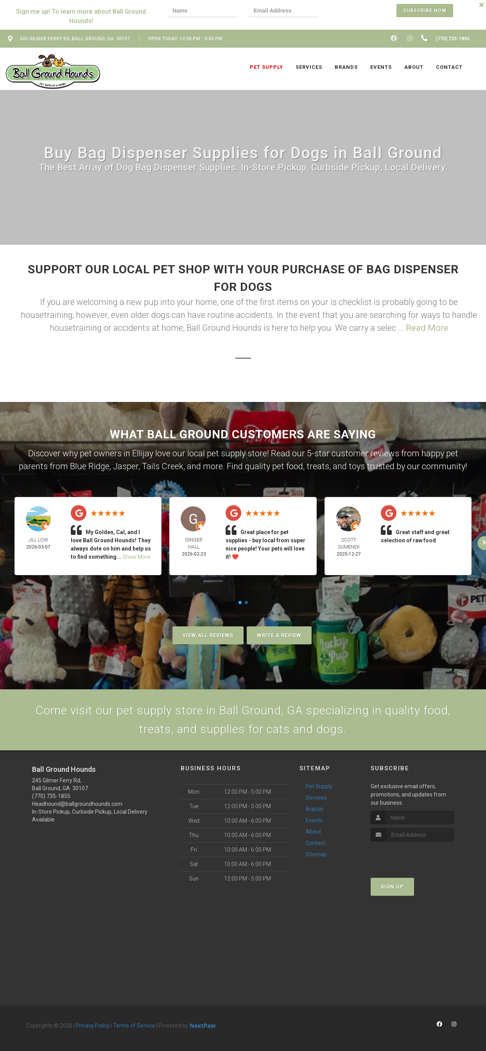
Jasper (125, 466)
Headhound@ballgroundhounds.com (77, 804)
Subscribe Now (425, 10)
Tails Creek (162, 466)
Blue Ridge (89, 466)
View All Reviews (208, 635)
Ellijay (142, 453)
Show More (136, 557)
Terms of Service (134, 1025)
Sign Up (392, 887)
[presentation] (356, 11)
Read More (427, 328)
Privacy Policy (92, 1025)
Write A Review (279, 635)
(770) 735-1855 (51, 796)
